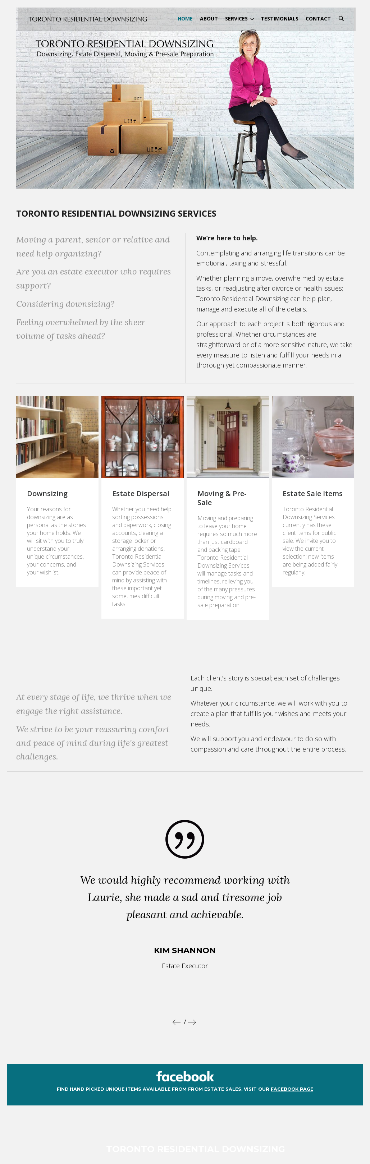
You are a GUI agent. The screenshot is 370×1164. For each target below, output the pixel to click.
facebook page (292, 1061)
